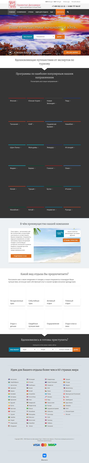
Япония (13, 101)
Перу (67, 101)
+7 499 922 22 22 (58, 6)
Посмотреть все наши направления (44, 81)
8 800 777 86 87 (74, 6)
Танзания (14, 124)
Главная (12, 12)
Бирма (31, 168)
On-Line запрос (72, 52)
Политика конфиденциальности (64, 439)
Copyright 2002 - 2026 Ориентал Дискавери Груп (28, 439)
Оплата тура (66, 1)
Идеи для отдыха (42, 12)
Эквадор (50, 147)
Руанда (68, 210)
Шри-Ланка (15, 147)
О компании (21, 12)
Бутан (49, 189)
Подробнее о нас (20, 256)
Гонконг (50, 168)
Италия (68, 189)
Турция (31, 189)
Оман (67, 168)
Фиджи (13, 168)
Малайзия (14, 210)
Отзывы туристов (70, 240)
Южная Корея (34, 101)
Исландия (69, 147)
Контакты (60, 12)
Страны (30, 12)
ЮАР (30, 124)
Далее (59, 37)
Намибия (69, 124)
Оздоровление (53, 323)
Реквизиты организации (44, 440)
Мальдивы (32, 147)
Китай (30, 210)
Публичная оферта (48, 439)
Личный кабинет (76, 1)
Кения (12, 189)
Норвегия (51, 210)
